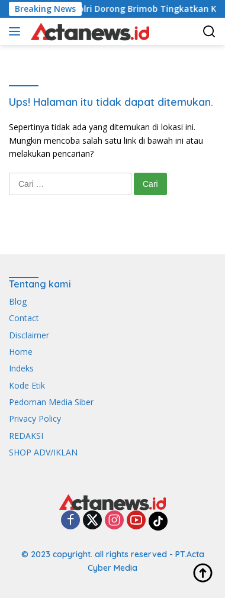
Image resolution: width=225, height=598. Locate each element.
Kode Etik (27, 385)
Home (21, 351)
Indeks (21, 368)
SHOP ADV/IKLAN (43, 452)
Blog (18, 301)
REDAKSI (26, 435)
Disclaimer (29, 335)
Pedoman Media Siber (51, 402)
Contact (24, 318)
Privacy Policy (35, 418)
